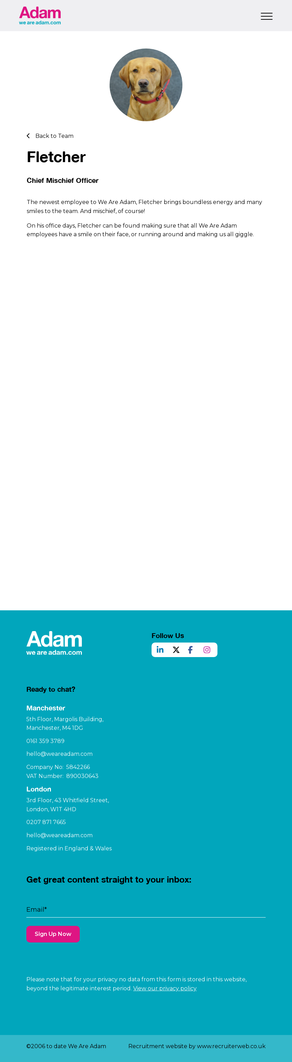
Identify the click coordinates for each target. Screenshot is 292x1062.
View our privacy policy (165, 988)
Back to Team (50, 136)
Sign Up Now (53, 955)
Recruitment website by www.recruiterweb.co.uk (197, 1046)
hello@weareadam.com (59, 774)
